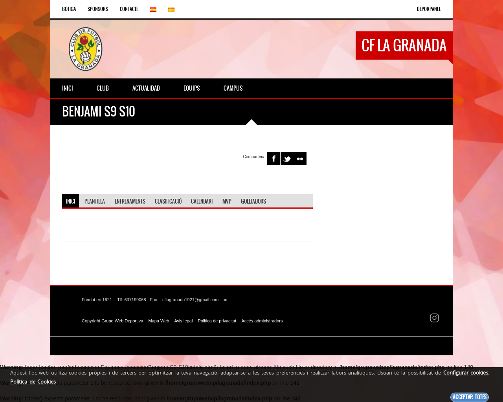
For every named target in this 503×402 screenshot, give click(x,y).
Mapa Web (158, 320)
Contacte (129, 9)
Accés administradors (262, 320)
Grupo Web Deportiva (122, 320)
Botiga (69, 9)
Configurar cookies (465, 372)
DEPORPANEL (429, 9)
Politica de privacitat (217, 320)
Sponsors (98, 9)
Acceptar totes (469, 397)
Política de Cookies (33, 381)
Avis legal (183, 320)
